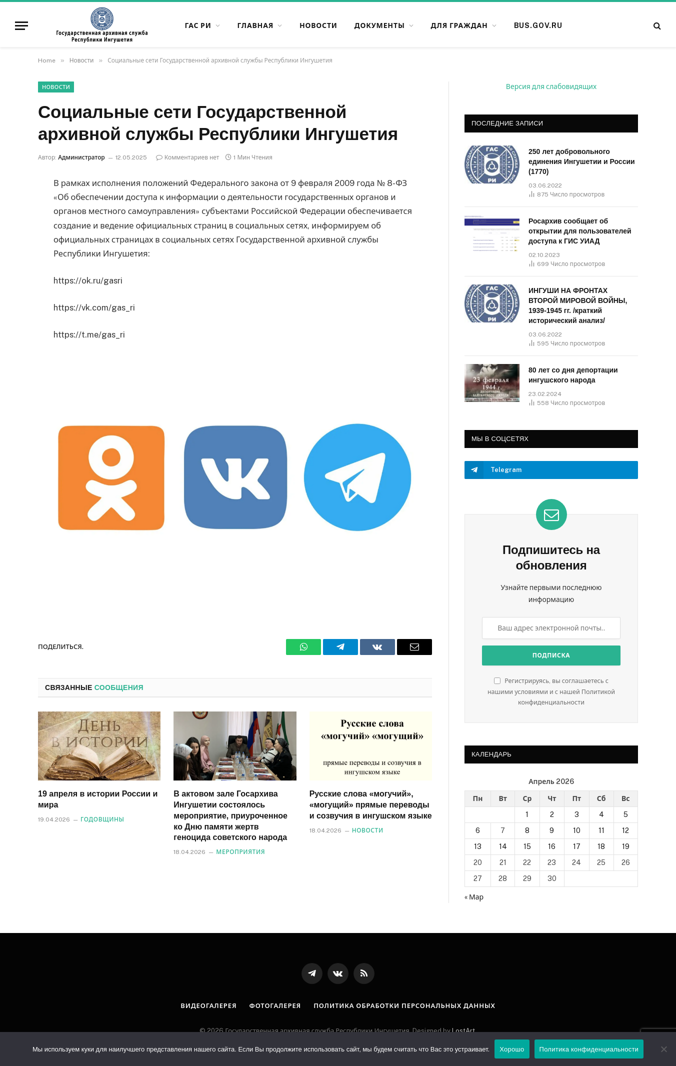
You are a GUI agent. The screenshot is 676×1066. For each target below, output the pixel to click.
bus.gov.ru (538, 26)
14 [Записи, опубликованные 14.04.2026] (503, 846)
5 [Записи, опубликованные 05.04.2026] (626, 814)
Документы (379, 26)
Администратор (81, 157)
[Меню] (21, 25)
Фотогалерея (275, 1006)
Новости (319, 26)
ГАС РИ (197, 26)
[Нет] (663, 1049)
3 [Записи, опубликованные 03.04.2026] (576, 814)
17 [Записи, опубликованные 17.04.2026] (576, 846)
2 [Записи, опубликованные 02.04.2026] (552, 814)
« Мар (474, 897)
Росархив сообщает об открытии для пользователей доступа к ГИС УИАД (580, 231)
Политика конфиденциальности (589, 1049)
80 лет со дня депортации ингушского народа (573, 375)
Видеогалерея (208, 1006)
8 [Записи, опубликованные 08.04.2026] (527, 830)
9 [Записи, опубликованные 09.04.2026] (552, 830)
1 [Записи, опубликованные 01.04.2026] (527, 814)
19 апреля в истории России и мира (98, 799)
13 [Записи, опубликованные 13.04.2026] (478, 846)
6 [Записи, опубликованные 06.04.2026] (478, 830)
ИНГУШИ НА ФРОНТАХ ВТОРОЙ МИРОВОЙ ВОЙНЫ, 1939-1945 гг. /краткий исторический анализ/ (577, 305)
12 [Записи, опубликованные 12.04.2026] (625, 830)
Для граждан (459, 26)
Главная (255, 26)
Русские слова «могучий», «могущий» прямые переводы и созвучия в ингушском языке (371, 805)
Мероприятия (240, 852)
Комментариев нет (188, 157)
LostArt (463, 1030)
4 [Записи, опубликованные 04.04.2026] (601, 814)
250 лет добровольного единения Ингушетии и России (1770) (581, 162)
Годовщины (102, 819)
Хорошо (512, 1049)
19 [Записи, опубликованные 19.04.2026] (626, 846)
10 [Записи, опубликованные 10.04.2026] (576, 830)
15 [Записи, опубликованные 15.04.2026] (527, 846)
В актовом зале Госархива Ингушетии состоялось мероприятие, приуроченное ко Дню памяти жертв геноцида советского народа (231, 816)
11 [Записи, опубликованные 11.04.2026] (601, 830)
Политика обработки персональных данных (405, 1006)
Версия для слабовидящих (551, 86)
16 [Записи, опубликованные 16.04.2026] (552, 846)
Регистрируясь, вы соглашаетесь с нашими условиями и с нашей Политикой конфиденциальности (551, 691)
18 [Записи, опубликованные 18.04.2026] (601, 846)
